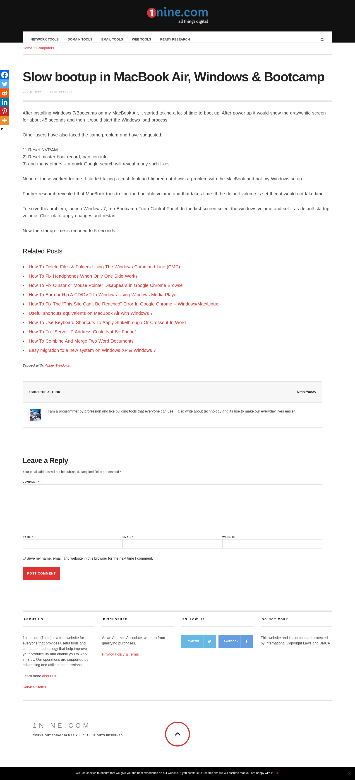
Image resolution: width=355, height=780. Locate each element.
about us (49, 680)
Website (228, 541)
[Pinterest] (4, 111)
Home (27, 53)
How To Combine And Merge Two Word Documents (81, 345)
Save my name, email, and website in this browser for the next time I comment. (89, 563)
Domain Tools (80, 39)
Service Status (34, 692)
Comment (31, 486)
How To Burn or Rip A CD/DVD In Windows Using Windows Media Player (103, 299)
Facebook (238, 646)
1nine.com (62, 730)
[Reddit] (4, 93)
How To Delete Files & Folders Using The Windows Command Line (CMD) (104, 271)
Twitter (202, 646)
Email (127, 541)
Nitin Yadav (306, 396)
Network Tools (45, 39)
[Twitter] (4, 83)
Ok (277, 773)
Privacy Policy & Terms (120, 659)
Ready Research (175, 39)
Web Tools (141, 39)
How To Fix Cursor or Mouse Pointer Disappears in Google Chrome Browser (106, 289)
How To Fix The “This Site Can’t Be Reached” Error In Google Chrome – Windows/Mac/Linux (123, 308)
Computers (45, 53)
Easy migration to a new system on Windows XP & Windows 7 (92, 354)
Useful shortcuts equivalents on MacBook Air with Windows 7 (91, 317)
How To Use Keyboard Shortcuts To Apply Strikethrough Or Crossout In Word (107, 326)
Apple (49, 370)
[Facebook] (4, 74)
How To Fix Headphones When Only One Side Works (83, 280)
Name (28, 541)
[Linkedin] (4, 102)
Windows (63, 370)
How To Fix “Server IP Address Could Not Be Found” (82, 336)
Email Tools (112, 39)
